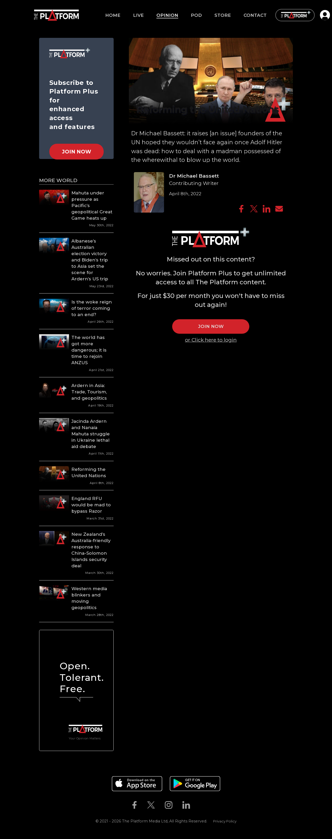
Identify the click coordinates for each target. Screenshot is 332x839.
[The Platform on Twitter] (151, 805)
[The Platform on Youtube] (200, 805)
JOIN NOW (211, 326)
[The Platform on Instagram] (168, 805)
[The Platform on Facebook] (134, 805)
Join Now (76, 151)
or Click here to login (211, 340)
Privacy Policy (224, 821)
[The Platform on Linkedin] (186, 805)
